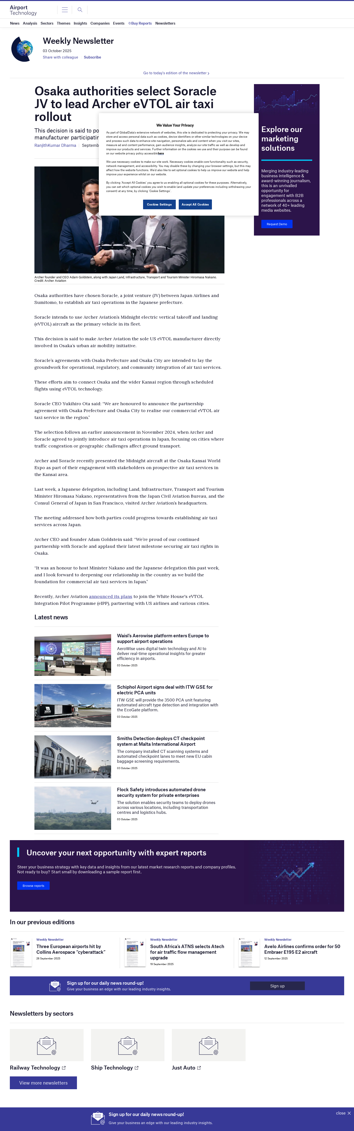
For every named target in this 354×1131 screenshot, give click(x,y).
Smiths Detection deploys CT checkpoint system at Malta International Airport (161, 741)
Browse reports (33, 886)
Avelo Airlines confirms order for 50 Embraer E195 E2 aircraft (302, 949)
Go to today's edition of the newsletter (174, 73)
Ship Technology (114, 1067)
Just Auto (186, 1067)
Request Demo (277, 224)
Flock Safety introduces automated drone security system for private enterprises (161, 792)
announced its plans (110, 596)
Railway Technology (37, 1067)
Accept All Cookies (195, 204)
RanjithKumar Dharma (55, 145)
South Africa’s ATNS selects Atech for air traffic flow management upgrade (187, 951)
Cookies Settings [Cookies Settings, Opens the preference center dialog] (159, 204)
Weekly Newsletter (50, 939)
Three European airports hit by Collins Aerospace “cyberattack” (70, 949)
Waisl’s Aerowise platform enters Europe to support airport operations (163, 638)
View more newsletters (43, 1083)
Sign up (277, 985)
